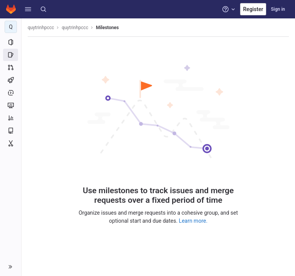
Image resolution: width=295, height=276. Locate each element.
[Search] (43, 9)
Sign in (278, 9)
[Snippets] (10, 143)
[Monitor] (10, 105)
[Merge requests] (10, 67)
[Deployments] (10, 93)
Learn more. (193, 221)
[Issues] (10, 55)
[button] (28, 9)
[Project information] (10, 42)
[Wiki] (10, 131)
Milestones (107, 27)
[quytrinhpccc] (10, 26)
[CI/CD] (10, 80)
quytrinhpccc (41, 27)
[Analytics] (10, 118)
